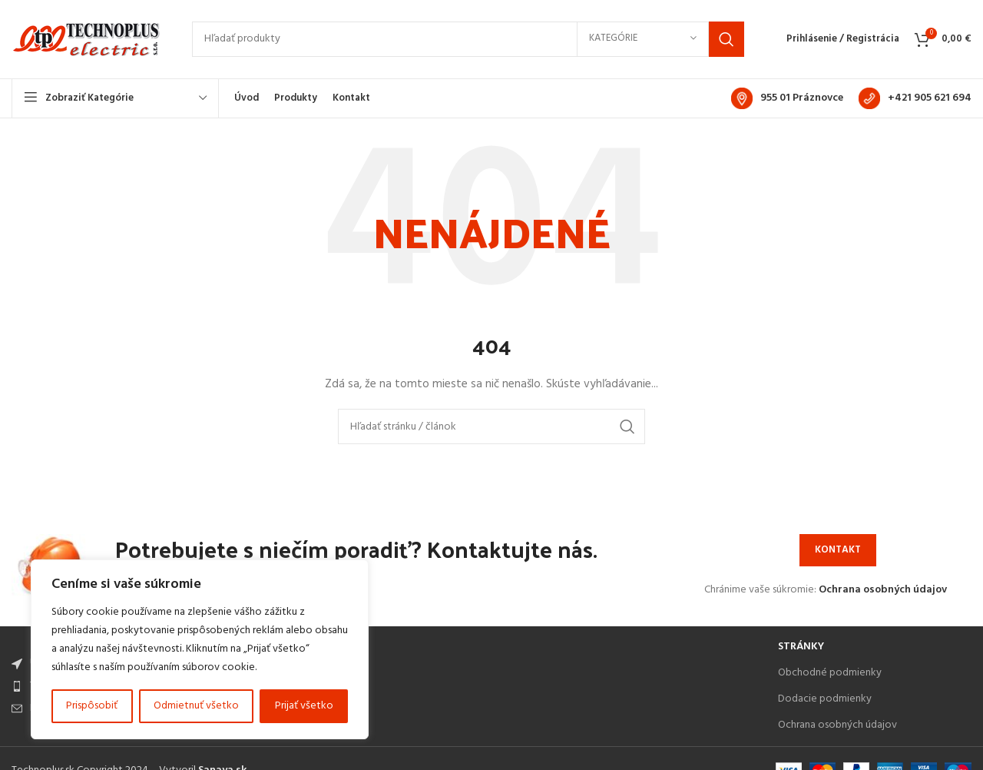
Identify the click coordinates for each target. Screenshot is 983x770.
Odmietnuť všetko (196, 706)
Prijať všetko (304, 706)
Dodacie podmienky (825, 701)
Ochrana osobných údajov (883, 592)
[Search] (468, 40)
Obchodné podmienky (830, 675)
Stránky (801, 649)
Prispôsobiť (91, 706)
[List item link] (387, 688)
